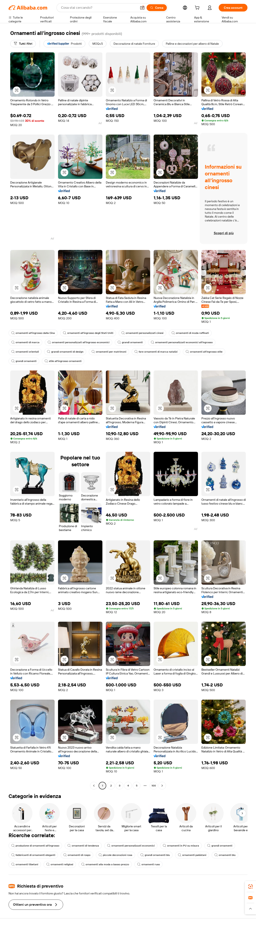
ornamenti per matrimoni (109, 351)
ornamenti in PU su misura (181, 845)
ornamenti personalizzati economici (131, 845)
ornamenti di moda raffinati (190, 333)
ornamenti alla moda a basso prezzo (105, 864)
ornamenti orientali (25, 351)
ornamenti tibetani (24, 864)
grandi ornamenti (130, 342)
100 (153, 785)
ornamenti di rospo (76, 855)
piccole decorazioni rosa (115, 855)
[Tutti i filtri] (23, 43)
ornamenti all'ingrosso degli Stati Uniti (88, 333)
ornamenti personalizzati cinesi (142, 333)
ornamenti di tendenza (83, 845)
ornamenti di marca (25, 342)
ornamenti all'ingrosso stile (204, 351)
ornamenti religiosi (59, 864)
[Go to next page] (162, 785)
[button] (142, 7)
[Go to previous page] (94, 785)
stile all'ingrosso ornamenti (63, 361)
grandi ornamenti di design (65, 351)
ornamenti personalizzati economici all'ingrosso (182, 342)
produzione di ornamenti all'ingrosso (35, 845)
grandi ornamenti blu (155, 855)
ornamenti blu (225, 855)
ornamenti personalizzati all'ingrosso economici (78, 342)
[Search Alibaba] (98, 7)
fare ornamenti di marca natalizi (155, 351)
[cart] (198, 8)
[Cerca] (157, 7)
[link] (250, 886)
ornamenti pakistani (192, 855)
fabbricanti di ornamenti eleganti (33, 855)
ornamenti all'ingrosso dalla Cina (33, 333)
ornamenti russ (148, 864)
